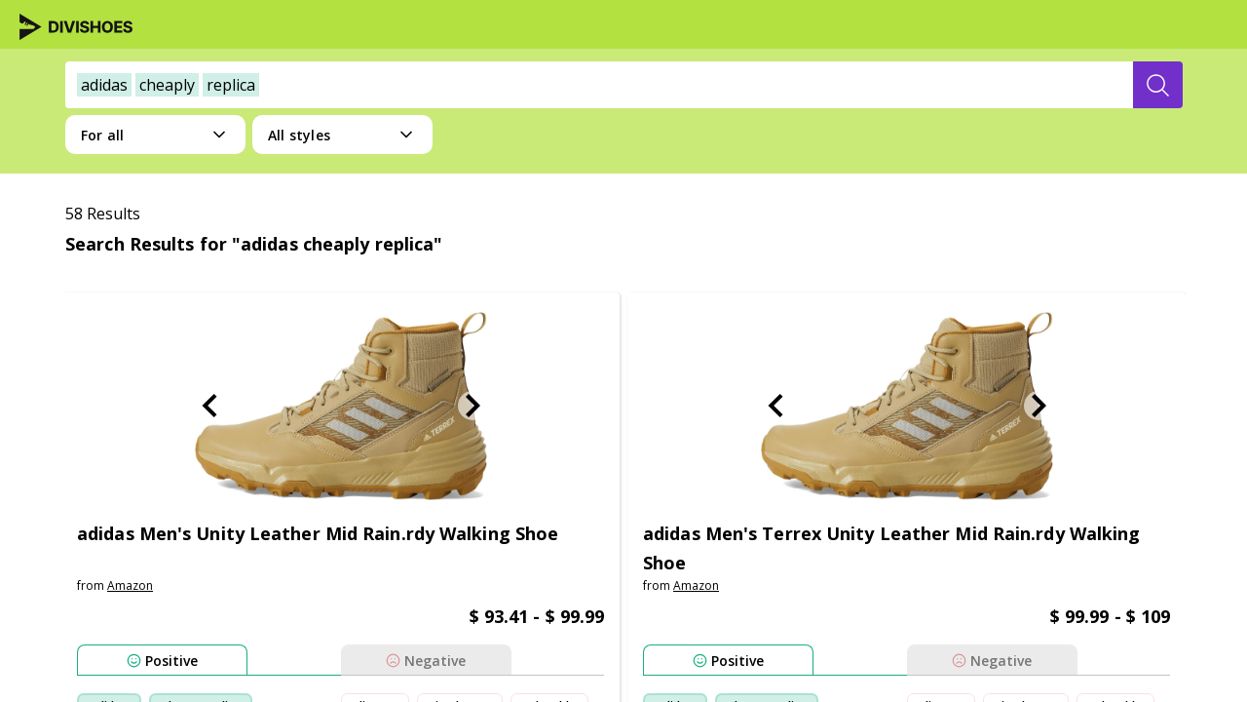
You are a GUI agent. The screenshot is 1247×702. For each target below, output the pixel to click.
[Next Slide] (472, 405)
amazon (130, 585)
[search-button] (1158, 84)
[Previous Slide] (209, 405)
